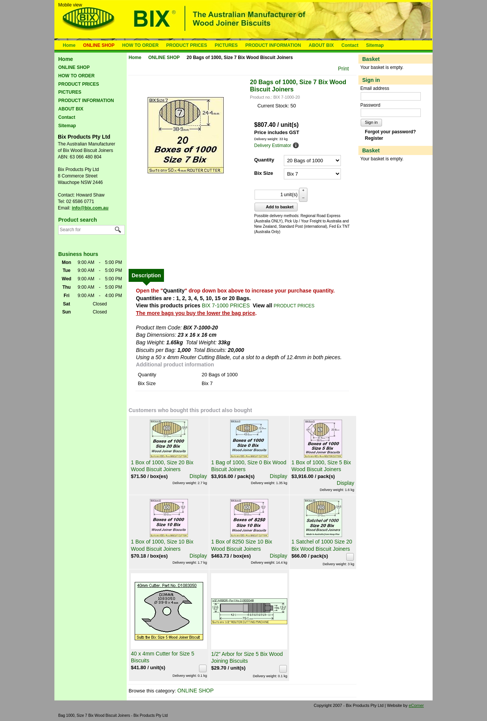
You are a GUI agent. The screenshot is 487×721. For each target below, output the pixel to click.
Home (69, 45)
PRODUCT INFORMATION (273, 45)
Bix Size (263, 173)
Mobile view (70, 5)
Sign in (371, 122)
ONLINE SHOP (99, 45)
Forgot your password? (390, 131)
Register (374, 138)
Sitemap (375, 45)
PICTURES (226, 45)
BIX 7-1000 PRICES (226, 305)
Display (198, 476)
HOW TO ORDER (140, 45)
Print (343, 69)
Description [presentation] (146, 275)
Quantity (264, 160)
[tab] (146, 275)
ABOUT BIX (321, 45)
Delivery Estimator (272, 145)
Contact (349, 45)
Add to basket (275, 207)
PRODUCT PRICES (186, 45)
